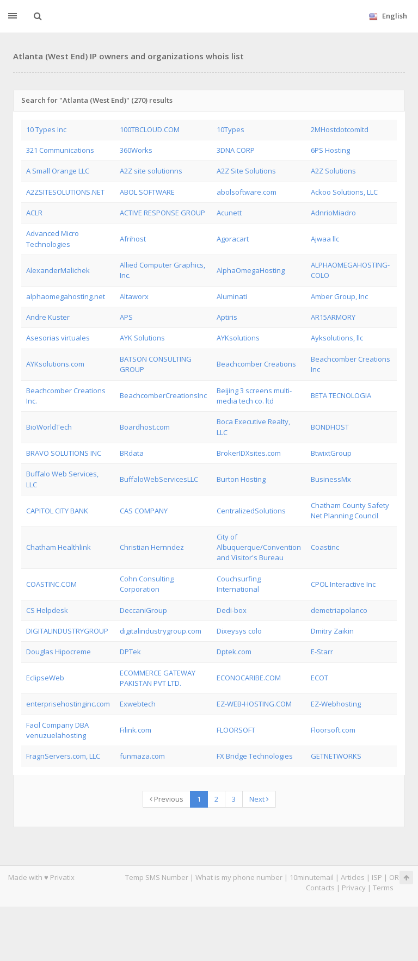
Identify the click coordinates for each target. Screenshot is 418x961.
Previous (166, 799)
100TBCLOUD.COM (150, 129)
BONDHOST (330, 427)
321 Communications (60, 150)
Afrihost (133, 239)
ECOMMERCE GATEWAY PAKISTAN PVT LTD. (157, 678)
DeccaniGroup (143, 610)
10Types (230, 129)
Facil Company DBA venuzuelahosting (57, 730)
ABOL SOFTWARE (147, 192)
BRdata (132, 453)
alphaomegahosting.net (65, 296)
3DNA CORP (236, 150)
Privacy (354, 887)
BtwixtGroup (331, 453)
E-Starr (322, 651)
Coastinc (325, 547)
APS (126, 317)
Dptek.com (234, 651)
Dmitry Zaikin (332, 631)
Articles (353, 877)
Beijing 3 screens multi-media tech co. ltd (254, 396)
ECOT (319, 678)
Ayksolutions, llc (337, 338)
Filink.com (135, 730)
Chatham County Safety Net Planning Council (350, 510)
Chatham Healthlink (58, 547)
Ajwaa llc (325, 239)
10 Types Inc (46, 129)
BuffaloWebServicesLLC (159, 479)
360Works (136, 150)
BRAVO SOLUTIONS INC (63, 453)
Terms (383, 887)
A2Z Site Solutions (246, 171)
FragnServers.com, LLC (63, 756)
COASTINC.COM (51, 584)
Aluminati (232, 296)
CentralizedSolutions (251, 511)
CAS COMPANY (144, 511)
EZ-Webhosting (336, 704)
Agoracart (233, 239)
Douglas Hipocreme (58, 651)
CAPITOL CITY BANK (57, 511)
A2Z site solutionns (151, 171)
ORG (396, 877)
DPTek (130, 651)
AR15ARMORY (333, 317)
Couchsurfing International (239, 584)
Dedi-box (232, 610)
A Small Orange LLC (57, 171)
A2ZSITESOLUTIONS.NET (65, 192)
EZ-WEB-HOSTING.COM (254, 704)
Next (259, 799)
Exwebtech (138, 704)
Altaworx (134, 296)
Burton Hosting (241, 479)
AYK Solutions (142, 338)
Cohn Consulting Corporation (147, 584)
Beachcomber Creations (256, 364)
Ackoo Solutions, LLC (344, 192)
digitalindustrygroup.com (160, 631)
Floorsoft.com (333, 730)
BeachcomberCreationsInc (163, 395)
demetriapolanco (339, 610)
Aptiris (227, 317)
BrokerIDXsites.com (249, 453)
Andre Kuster (48, 317)
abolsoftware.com (246, 192)
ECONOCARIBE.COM (249, 678)
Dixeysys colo (239, 631)
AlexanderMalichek (58, 270)
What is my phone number (238, 877)
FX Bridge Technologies (255, 756)
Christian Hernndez (152, 547)
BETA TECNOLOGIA (341, 395)
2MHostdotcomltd (339, 129)
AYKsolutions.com (55, 364)
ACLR (34, 213)
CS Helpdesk (47, 610)
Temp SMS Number (156, 877)
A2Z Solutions (333, 171)
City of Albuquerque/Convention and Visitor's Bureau (259, 547)
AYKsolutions (238, 338)
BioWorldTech (49, 427)
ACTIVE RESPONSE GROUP (162, 213)
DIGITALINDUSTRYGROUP (67, 631)
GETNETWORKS (336, 756)
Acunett (229, 213)
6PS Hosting (330, 150)
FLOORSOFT (236, 730)
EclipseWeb (45, 678)
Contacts (320, 887)
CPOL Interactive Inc (343, 584)
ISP (377, 877)
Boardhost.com (145, 427)
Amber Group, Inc (339, 296)
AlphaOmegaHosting (251, 270)
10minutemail (312, 877)
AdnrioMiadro (333, 213)
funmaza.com (142, 756)
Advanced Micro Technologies (52, 238)
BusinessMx (331, 479)
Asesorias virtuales (58, 338)
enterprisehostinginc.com (68, 704)
